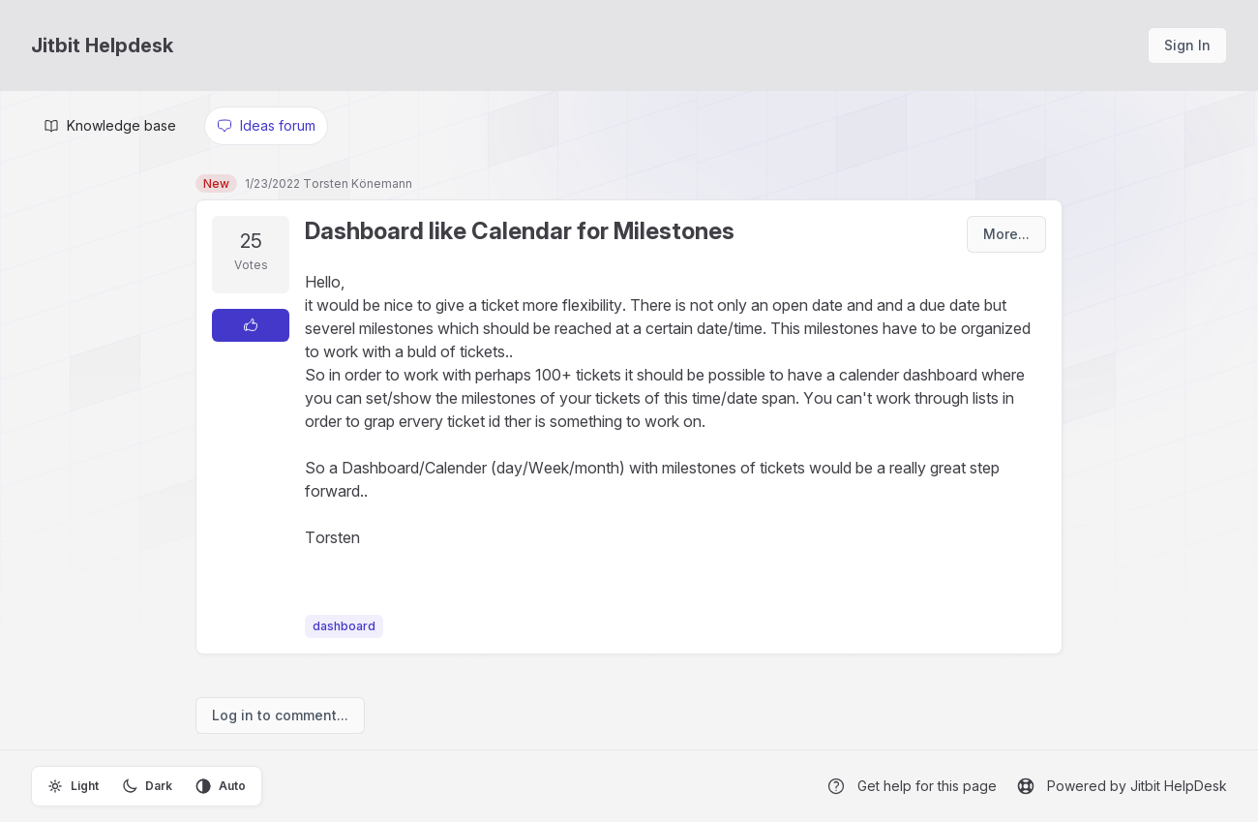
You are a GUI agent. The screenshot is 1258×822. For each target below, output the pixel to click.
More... (1006, 234)
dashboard (344, 626)
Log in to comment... (280, 715)
